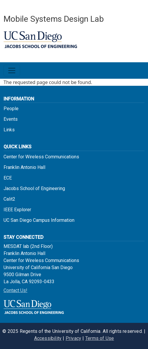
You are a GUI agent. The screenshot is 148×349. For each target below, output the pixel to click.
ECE (8, 178)
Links (9, 129)
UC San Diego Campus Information (39, 220)
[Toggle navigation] (12, 70)
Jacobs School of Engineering (34, 188)
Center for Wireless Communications (41, 157)
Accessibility (48, 338)
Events (11, 119)
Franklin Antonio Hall (24, 167)
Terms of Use (99, 338)
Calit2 (9, 199)
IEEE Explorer (17, 209)
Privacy (73, 338)
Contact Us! (15, 290)
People (11, 108)
